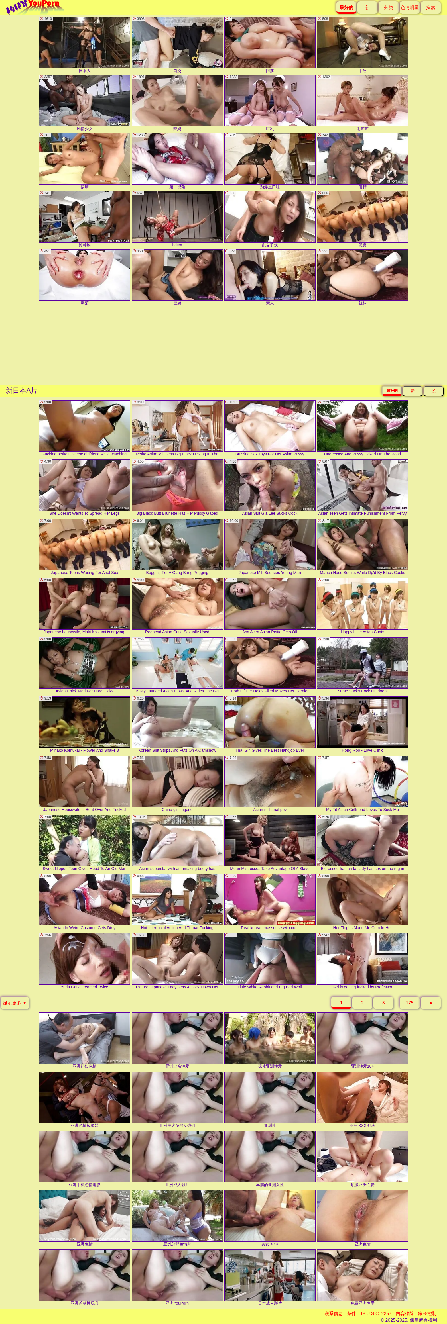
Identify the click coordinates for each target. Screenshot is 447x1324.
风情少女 (84, 103)
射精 (362, 161)
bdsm (177, 219)
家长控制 (427, 1313)
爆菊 (84, 277)
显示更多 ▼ (15, 1002)
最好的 (392, 390)
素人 (270, 277)
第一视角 (177, 161)
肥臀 (362, 219)
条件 (351, 1313)
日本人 (84, 45)
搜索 (430, 7)
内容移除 (405, 1313)
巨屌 (177, 277)
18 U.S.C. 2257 (375, 1313)
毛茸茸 (362, 103)
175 (410, 1002)
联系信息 (333, 1313)
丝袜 (362, 277)
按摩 (84, 161)
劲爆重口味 (270, 161)
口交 (177, 45)
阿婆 (270, 45)
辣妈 (177, 103)
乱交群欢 (270, 219)
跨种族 (84, 219)
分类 (388, 7)
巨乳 (270, 103)
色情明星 (410, 7)
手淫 (362, 45)
